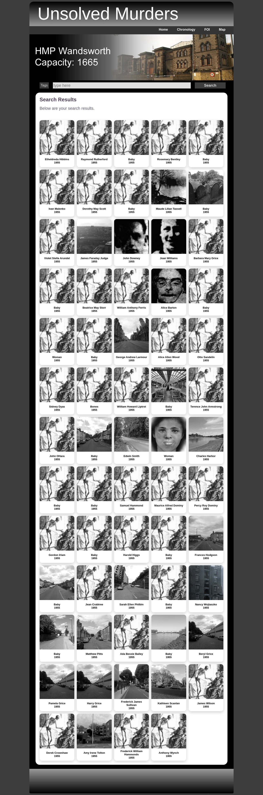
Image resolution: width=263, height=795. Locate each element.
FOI (207, 29)
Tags (44, 85)
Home (163, 29)
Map (222, 29)
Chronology (186, 29)
